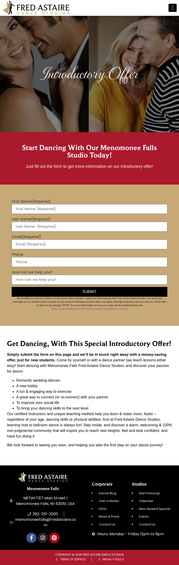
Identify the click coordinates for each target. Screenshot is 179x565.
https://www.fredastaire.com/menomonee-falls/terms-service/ (89, 309)
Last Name (31, 219)
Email (26, 237)
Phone (17, 254)
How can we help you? (32, 272)
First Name (31, 201)
